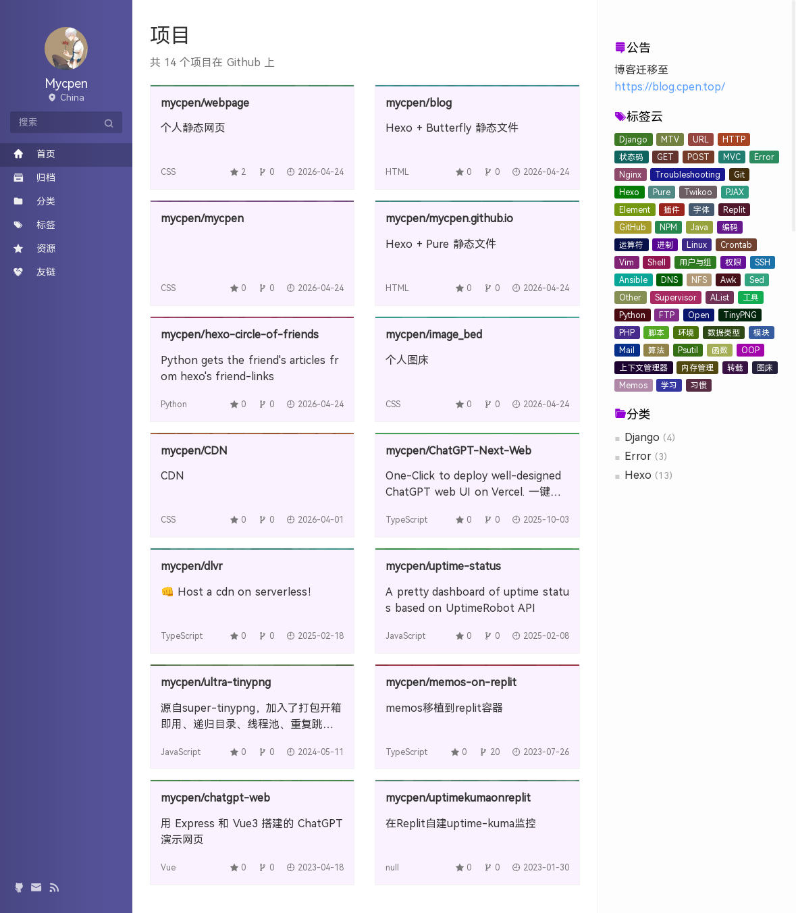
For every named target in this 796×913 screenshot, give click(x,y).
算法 (656, 350)
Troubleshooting (687, 175)
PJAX (735, 192)
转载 (735, 368)
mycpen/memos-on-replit (451, 682)
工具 (751, 298)
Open (699, 315)
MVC (732, 157)
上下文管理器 (643, 368)
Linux (697, 245)
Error (764, 157)
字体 (701, 210)
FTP (666, 315)
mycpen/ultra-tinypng (216, 682)
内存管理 (697, 368)
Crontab (736, 245)
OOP (750, 350)
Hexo (629, 192)
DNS (669, 280)
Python (632, 315)
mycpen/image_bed (434, 334)
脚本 (656, 333)
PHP (627, 333)
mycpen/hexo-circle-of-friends (240, 334)
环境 (686, 333)
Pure (661, 192)
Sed (756, 280)
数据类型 (724, 333)
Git (739, 175)
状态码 (631, 157)
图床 (765, 368)
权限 (733, 262)
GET (665, 157)
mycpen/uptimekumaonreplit (458, 797)
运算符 (631, 245)
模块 (761, 333)
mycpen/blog (419, 103)
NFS (699, 280)
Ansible (633, 280)
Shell (656, 262)
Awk (728, 280)
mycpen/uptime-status (443, 566)
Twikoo (698, 192)
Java (699, 227)
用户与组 (695, 262)
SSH (762, 262)
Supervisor (676, 298)
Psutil (688, 350)
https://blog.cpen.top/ (669, 86)
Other (630, 298)
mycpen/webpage (205, 103)
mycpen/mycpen (202, 218)
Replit (734, 210)
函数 (720, 350)
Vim (626, 262)
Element (634, 210)
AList (719, 298)
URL (701, 140)
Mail (627, 350)
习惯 (699, 385)
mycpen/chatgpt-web (215, 797)
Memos (633, 385)
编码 (730, 227)
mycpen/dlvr (192, 566)
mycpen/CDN (194, 450)
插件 (672, 210)
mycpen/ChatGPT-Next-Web (458, 450)
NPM (668, 227)
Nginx (630, 175)
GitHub (632, 227)
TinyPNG (740, 315)
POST (698, 157)
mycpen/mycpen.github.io (449, 218)
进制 (665, 245)
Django (633, 140)
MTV (670, 140)
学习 (669, 385)
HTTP (733, 140)
